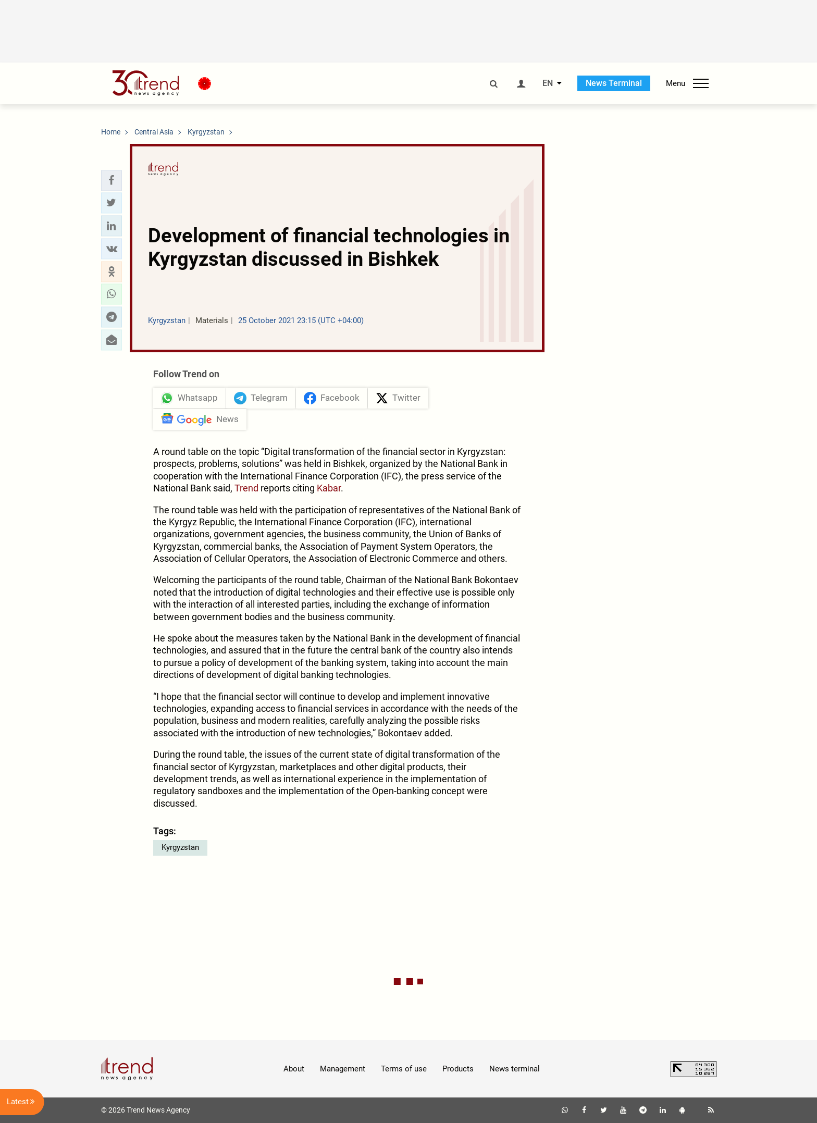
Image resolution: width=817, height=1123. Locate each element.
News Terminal (614, 83)
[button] (111, 180)
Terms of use (404, 1068)
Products (458, 1068)
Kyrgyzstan (180, 847)
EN (547, 83)
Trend (246, 488)
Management (342, 1068)
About (293, 1068)
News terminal (514, 1068)
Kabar (329, 488)
